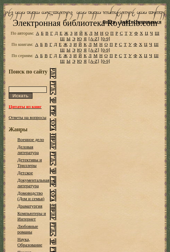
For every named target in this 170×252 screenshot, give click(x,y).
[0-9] (105, 49)
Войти (109, 21)
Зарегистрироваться (140, 21)
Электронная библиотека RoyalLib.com (85, 34)
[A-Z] (93, 49)
